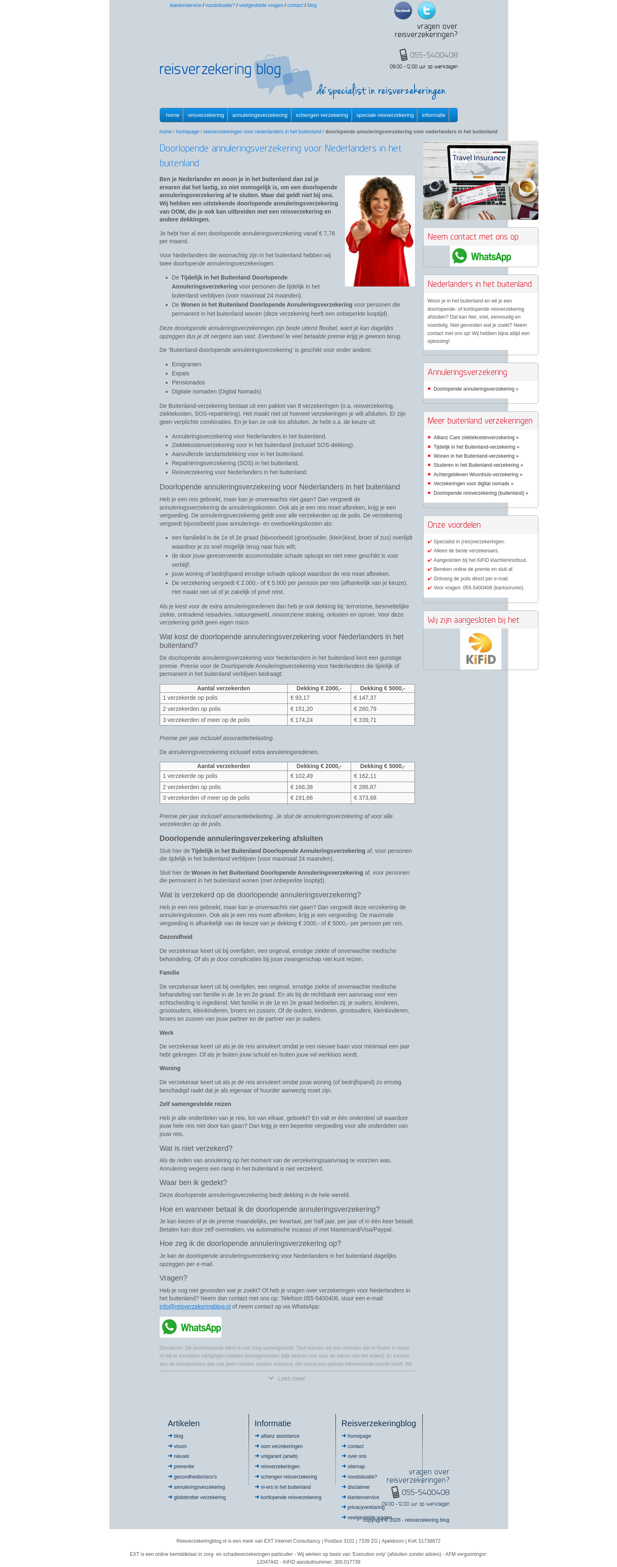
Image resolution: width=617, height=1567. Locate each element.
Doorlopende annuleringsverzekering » (476, 389)
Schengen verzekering (322, 115)
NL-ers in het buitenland (286, 1487)
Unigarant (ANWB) (279, 1456)
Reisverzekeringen (280, 1466)
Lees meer (287, 1378)
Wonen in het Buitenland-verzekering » (476, 456)
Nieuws (181, 1456)
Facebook (403, 10)
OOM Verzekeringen (282, 1446)
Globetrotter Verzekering (200, 1497)
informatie (433, 115)
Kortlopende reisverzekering (291, 1497)
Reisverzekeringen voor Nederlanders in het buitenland (262, 132)
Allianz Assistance (280, 1436)
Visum (180, 1446)
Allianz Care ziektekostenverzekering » (476, 437)
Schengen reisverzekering (289, 1477)
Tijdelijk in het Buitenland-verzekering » (476, 447)
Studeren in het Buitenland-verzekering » (478, 465)
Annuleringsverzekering (259, 115)
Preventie (184, 1466)
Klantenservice (186, 5)
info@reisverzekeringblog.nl (195, 1306)
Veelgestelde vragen (261, 5)
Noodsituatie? (220, 5)
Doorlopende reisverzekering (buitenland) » (481, 493)
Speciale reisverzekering (385, 115)
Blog (312, 5)
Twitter (426, 10)
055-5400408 (425, 1492)
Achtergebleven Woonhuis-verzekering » (478, 474)
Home (173, 115)
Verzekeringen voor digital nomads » (474, 484)
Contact (295, 5)
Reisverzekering (206, 115)
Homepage (188, 132)
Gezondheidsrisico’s (195, 1477)
